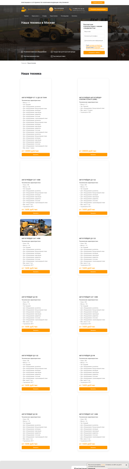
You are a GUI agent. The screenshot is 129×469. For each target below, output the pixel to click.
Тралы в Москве (89, 424)
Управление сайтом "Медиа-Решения (31, 456)
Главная (26, 16)
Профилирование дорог (48, 414)
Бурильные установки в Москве (94, 426)
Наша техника (54, 16)
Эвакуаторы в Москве (91, 441)
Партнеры (88, 407)
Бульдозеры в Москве (91, 437)
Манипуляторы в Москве (92, 410)
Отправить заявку (94, 52)
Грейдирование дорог (48, 410)
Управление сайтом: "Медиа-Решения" (96, 451)
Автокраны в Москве (91, 427)
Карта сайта (53, 462)
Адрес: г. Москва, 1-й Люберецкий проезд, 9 (91, 374)
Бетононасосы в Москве (92, 439)
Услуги (44, 407)
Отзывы (44, 16)
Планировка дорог (47, 412)
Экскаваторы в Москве (91, 435)
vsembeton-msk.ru (90, 445)
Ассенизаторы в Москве (92, 443)
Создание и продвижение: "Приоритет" (96, 449)
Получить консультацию (98, 9)
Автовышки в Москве (91, 429)
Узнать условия (97, 2)
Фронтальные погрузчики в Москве (95, 433)
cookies (103, 464)
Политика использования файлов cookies (61, 458)
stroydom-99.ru (89, 447)
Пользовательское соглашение (58, 460)
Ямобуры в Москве (90, 422)
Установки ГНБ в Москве (92, 420)
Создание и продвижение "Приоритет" (31, 458)
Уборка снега (45, 416)
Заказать (34, 164)
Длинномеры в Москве (91, 431)
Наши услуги (35, 16)
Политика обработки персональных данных (62, 456)
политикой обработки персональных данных (95, 48)
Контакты (74, 16)
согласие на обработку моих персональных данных (94, 46)
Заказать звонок (89, 384)
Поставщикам (64, 16)
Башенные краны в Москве (92, 418)
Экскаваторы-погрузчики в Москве (94, 412)
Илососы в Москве (90, 416)
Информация (70, 407)
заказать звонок (58, 10)
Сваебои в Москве (90, 414)
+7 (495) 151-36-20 (78, 9)
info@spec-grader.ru (87, 380)
